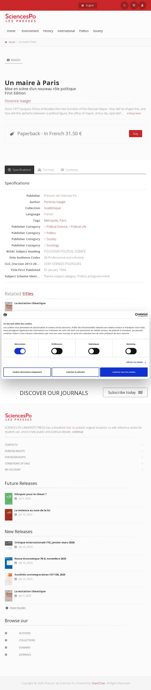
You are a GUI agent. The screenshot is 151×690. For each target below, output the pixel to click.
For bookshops (15, 457)
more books (15, 608)
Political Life (78, 226)
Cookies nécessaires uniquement (27, 372)
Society (98, 31)
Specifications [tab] (19, 170)
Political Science (57, 226)
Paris (63, 220)
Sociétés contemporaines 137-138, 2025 (40, 574)
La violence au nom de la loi (32, 510)
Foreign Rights (15, 451)
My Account (13, 469)
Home (11, 31)
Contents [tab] (69, 170)
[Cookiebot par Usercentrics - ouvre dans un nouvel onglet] (130, 315)
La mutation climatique (30, 303)
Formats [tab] (46, 170)
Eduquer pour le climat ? (31, 494)
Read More (134, 113)
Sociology (53, 245)
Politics (84, 31)
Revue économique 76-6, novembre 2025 (40, 558)
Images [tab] (13, 60)
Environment (30, 31)
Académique (52, 208)
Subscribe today (125, 392)
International (66, 31)
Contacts (11, 444)
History (48, 31)
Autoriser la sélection (75, 372)
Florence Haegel (18, 101)
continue (77, 432)
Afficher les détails (134, 362)
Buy (135, 133)
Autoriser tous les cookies (123, 372)
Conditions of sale (17, 463)
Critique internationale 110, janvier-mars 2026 (44, 542)
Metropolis (51, 220)
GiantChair (98, 683)
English (88, 5)
